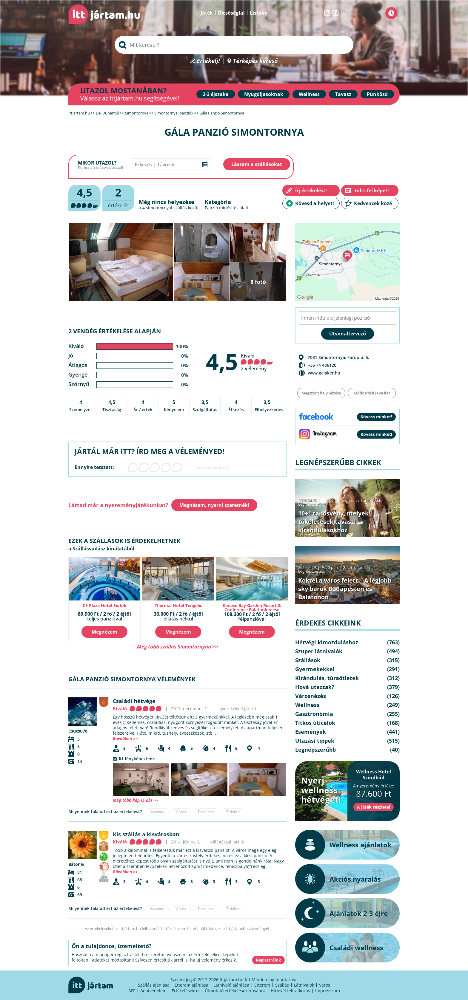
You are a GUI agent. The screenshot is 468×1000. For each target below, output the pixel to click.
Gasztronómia (355, 567)
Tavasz (343, 94)
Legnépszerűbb (312, 504)
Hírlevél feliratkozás (290, 990)
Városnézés (310, 696)
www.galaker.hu (324, 373)
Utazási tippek (314, 740)
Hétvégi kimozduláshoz (326, 642)
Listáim (259, 13)
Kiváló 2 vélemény (257, 362)
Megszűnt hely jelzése (321, 393)
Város (324, 985)
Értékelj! (208, 61)
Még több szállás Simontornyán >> (177, 646)
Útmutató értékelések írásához (235, 990)
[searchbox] (234, 45)
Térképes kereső (255, 61)
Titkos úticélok (315, 722)
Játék (207, 13)
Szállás (282, 985)
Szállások (307, 660)
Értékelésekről (186, 990)
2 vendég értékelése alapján (114, 331)
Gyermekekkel (315, 669)
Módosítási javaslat (372, 393)
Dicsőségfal (231, 13)
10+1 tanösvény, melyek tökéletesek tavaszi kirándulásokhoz (333, 521)
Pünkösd (377, 94)
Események (310, 731)
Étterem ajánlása (191, 985)
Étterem (262, 985)
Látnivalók (304, 985)
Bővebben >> (125, 738)
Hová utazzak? (314, 687)
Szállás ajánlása (154, 985)
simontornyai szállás (166, 207)
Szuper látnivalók (318, 651)
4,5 (222, 361)
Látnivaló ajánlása (231, 985)
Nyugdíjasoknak (263, 94)
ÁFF (131, 990)
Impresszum (327, 990)
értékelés (118, 197)
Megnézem (104, 632)
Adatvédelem (153, 990)
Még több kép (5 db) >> (135, 800)
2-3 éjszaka (216, 94)
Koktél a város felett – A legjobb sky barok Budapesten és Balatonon (345, 588)
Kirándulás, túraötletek (361, 500)
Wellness (309, 94)
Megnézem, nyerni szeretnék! (214, 505)
